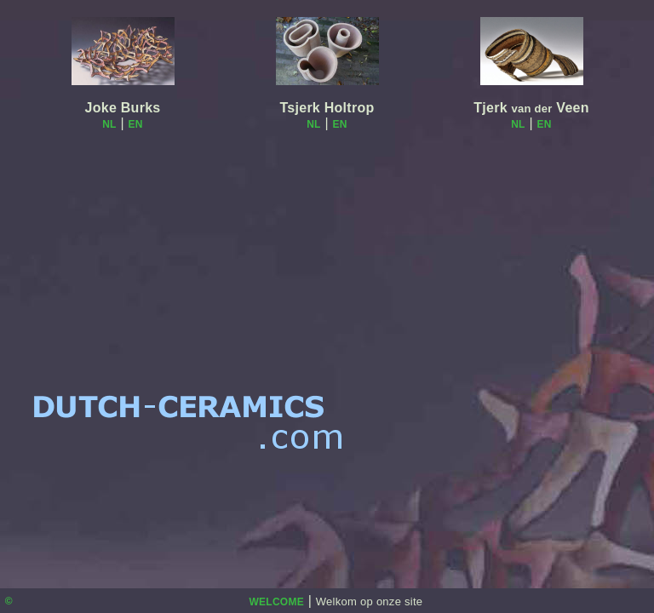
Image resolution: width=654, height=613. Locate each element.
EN (136, 124)
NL (109, 124)
